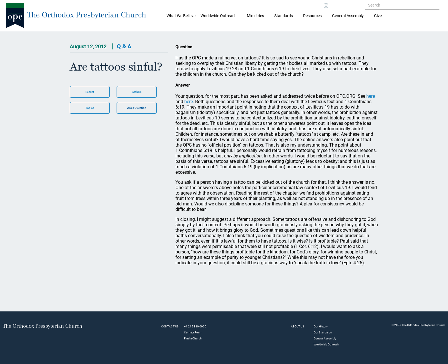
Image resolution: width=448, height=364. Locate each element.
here (370, 96)
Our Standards (323, 332)
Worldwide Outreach (326, 344)
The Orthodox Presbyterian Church (86, 14)
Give (378, 15)
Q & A (124, 46)
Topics (89, 107)
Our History (321, 326)
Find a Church (193, 338)
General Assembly (348, 15)
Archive (136, 91)
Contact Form (192, 332)
